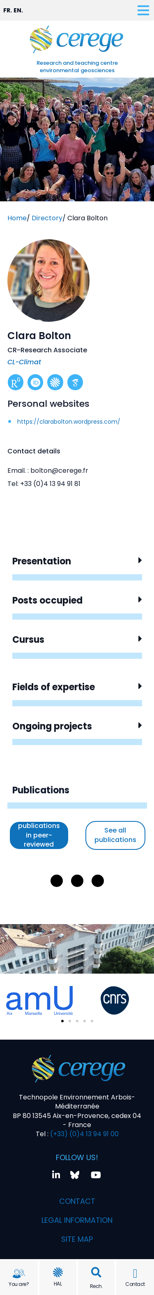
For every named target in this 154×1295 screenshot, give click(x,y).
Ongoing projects (52, 726)
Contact (135, 1284)
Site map (77, 1239)
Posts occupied (47, 600)
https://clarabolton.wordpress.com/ (68, 422)
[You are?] (19, 1273)
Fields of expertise (53, 687)
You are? (19, 1284)
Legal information (77, 1220)
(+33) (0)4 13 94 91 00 (83, 1134)
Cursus (28, 639)
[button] (96, 1272)
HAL (58, 1283)
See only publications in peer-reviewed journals (39, 835)
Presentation (41, 561)
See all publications (115, 835)
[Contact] (135, 1273)
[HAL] (58, 1272)
